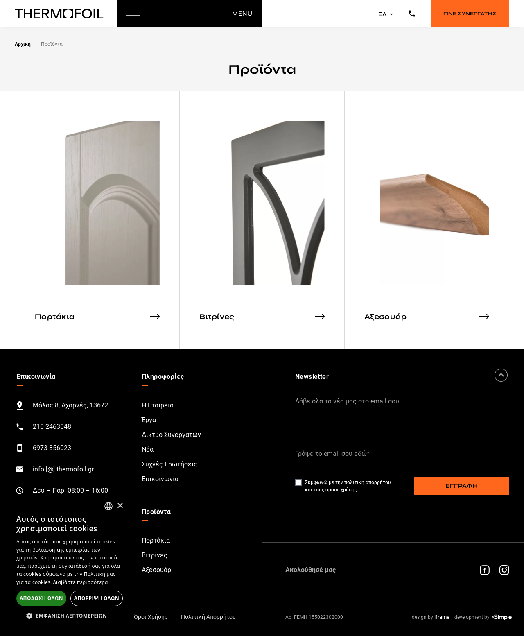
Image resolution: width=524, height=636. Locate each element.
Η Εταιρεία (158, 405)
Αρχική (23, 44)
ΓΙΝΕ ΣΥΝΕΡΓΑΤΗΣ (470, 13)
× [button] (120, 506)
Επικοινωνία (160, 479)
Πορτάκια (156, 540)
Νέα (148, 449)
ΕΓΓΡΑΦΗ (461, 485)
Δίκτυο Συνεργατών (171, 435)
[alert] (69, 562)
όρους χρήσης (341, 490)
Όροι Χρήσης (151, 616)
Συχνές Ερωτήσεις (169, 464)
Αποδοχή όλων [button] (41, 598)
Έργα (149, 420)
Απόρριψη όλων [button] (96, 598)
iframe (441, 617)
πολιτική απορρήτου (367, 482)
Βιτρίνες (154, 555)
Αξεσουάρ (156, 570)
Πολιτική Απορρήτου (208, 616)
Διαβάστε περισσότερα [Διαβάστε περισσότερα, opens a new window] (80, 582)
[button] (69, 615)
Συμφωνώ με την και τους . (348, 486)
